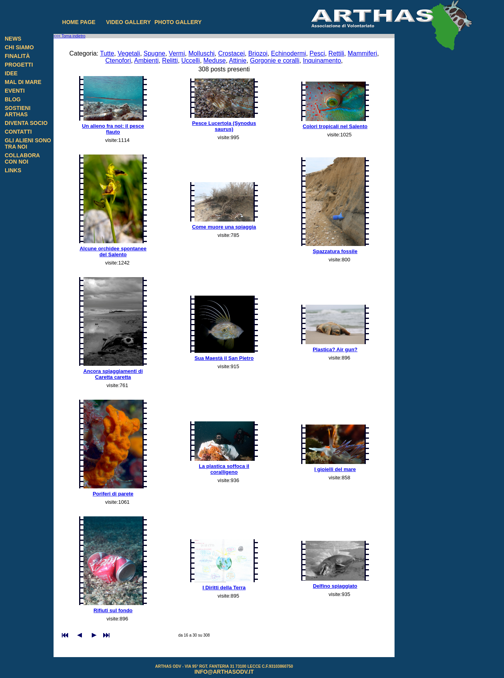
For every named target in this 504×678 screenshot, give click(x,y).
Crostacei (231, 53)
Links (13, 170)
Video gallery (128, 22)
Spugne (154, 53)
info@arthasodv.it (224, 672)
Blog (12, 99)
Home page (79, 22)
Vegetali (129, 53)
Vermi (177, 53)
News (13, 38)
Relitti (170, 60)
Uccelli (191, 60)
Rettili (336, 53)
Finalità (17, 56)
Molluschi (201, 53)
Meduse (215, 60)
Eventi (15, 91)
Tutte (107, 53)
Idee (11, 73)
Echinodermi (288, 53)
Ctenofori (118, 60)
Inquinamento (322, 60)
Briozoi (257, 53)
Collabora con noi (22, 158)
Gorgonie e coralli (274, 60)
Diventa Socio (26, 123)
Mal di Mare (23, 82)
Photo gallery (178, 22)
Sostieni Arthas (17, 111)
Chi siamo (19, 47)
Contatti (18, 132)
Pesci (317, 53)
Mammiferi (362, 53)
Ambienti (146, 60)
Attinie (237, 60)
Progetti (19, 64)
